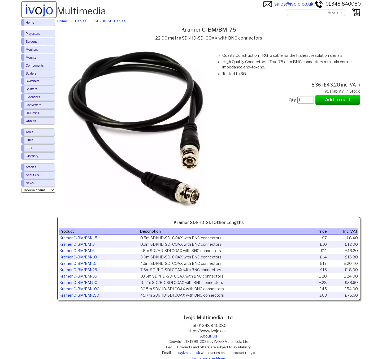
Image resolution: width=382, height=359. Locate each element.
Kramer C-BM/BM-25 (78, 269)
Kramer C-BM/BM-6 (77, 250)
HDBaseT (33, 113)
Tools (29, 132)
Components (35, 65)
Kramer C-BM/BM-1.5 (78, 238)
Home (30, 22)
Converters (33, 105)
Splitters (31, 89)
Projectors (33, 34)
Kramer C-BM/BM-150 (79, 295)
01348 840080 (338, 4)
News (30, 183)
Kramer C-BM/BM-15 (78, 263)
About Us (208, 336)
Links (29, 140)
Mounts (31, 57)
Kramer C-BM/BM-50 (78, 282)
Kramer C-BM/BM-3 (77, 244)
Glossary (32, 156)
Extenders (33, 97)
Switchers (33, 81)
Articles (31, 167)
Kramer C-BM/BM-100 (79, 289)
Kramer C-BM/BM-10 (78, 257)
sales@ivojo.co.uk (288, 4)
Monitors (32, 49)
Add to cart (337, 99)
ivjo (39, 10)
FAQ (29, 148)
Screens (31, 42)
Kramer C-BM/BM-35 (78, 276)
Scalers (31, 73)
